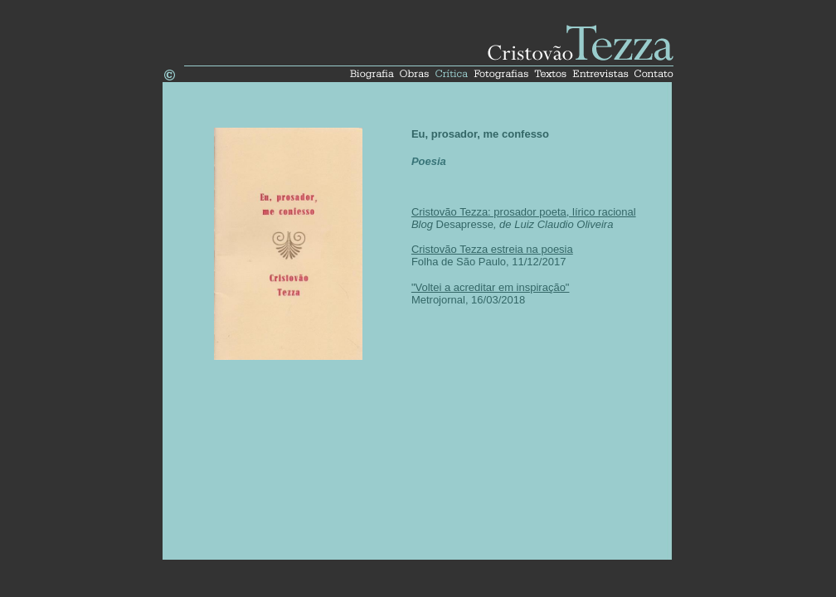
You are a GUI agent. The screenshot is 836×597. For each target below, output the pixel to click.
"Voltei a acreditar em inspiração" (490, 287)
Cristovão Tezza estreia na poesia (492, 249)
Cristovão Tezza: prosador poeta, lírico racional (523, 212)
